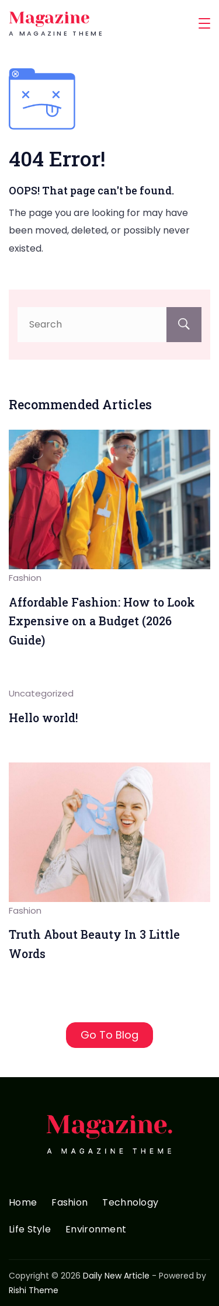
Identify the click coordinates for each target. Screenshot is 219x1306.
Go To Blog (109, 1035)
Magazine (49, 17)
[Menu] (204, 23)
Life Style (30, 1230)
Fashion (25, 578)
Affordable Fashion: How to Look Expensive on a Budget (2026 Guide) (102, 621)
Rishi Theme (33, 1290)
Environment (95, 1230)
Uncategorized (41, 693)
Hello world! (43, 718)
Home (23, 1203)
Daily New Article (116, 1275)
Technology (130, 1203)
